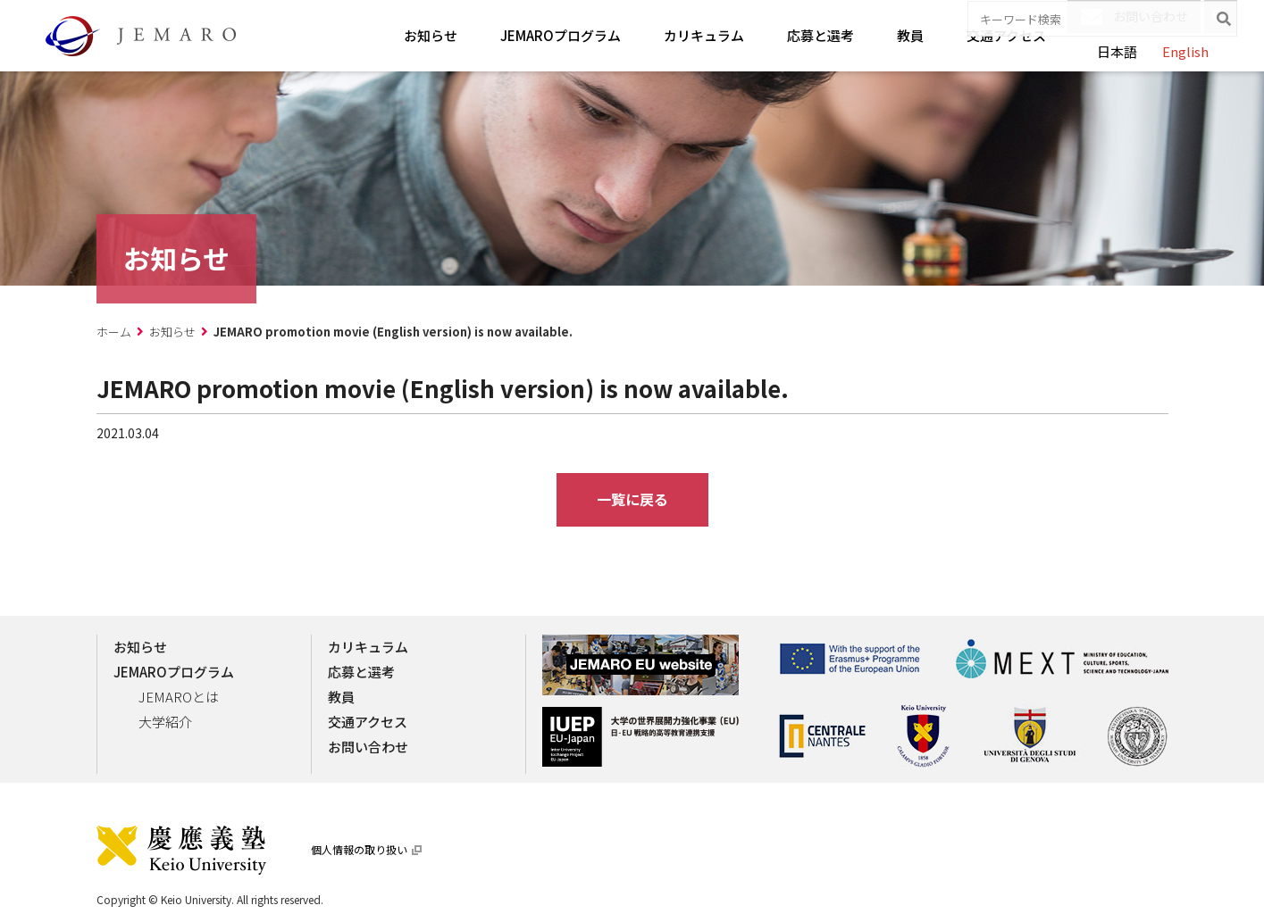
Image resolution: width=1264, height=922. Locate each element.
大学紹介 (165, 721)
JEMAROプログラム (560, 35)
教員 (910, 35)
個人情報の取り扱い (366, 849)
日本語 (1117, 51)
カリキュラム (704, 35)
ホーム (113, 331)
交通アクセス (1006, 35)
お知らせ (430, 35)
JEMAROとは (178, 696)
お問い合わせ (1134, 17)
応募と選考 (820, 35)
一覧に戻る (632, 499)
